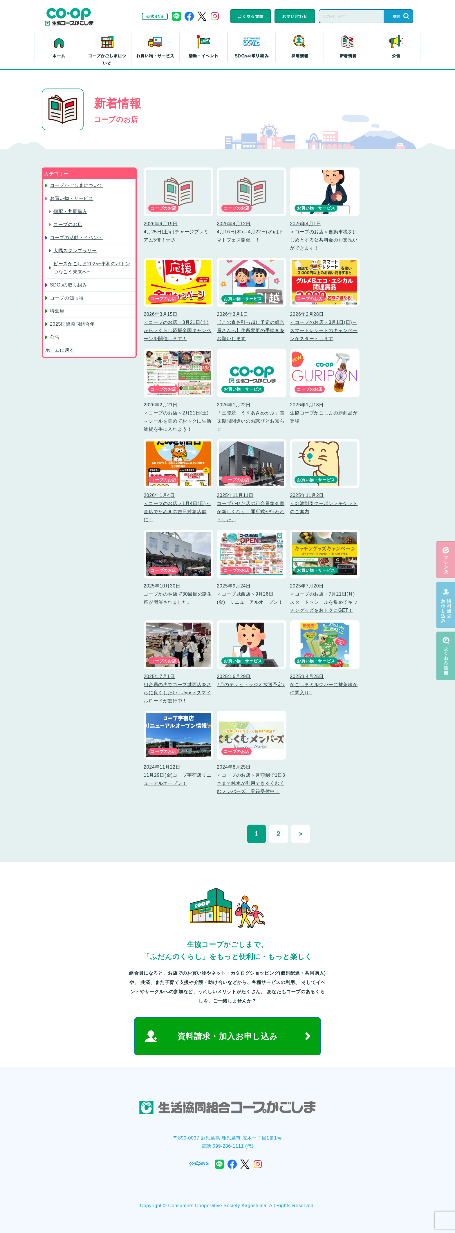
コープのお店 (67, 224)
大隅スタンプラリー (75, 250)
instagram (214, 16)
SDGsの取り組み (252, 56)
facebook (189, 16)
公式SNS (155, 16)
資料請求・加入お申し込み (227, 1036)
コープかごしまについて (107, 59)
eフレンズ (445, 559)
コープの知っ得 (67, 297)
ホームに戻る (59, 350)
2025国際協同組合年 (72, 324)
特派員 (57, 311)
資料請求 (445, 605)
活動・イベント (203, 56)
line (176, 16)
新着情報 (348, 56)
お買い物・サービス (155, 56)
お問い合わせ (295, 16)
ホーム (59, 56)
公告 (396, 56)
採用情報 (299, 56)
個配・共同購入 (70, 211)
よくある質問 (250, 16)
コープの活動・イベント (76, 237)
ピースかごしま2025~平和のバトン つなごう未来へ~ (91, 267)
